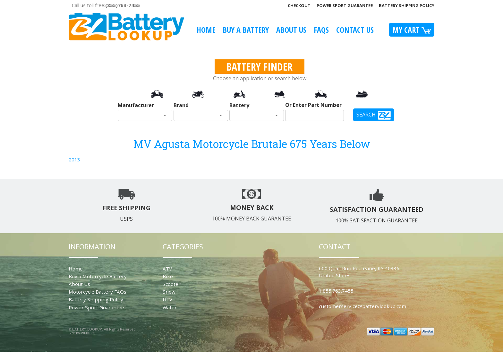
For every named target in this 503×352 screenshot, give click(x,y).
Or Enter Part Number (313, 104)
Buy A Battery (246, 29)
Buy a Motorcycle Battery (98, 276)
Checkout (299, 5)
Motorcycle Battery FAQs (97, 291)
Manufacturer (136, 105)
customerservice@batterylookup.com (362, 306)
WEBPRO (88, 333)
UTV (167, 299)
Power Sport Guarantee (345, 5)
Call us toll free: (106, 5)
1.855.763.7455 (336, 291)
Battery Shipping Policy (406, 5)
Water (170, 307)
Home (206, 29)
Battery (239, 105)
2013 (74, 159)
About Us (291, 29)
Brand (181, 105)
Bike (168, 276)
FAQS (321, 29)
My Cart (411, 29)
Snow (169, 291)
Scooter (172, 284)
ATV (167, 268)
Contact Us (355, 29)
